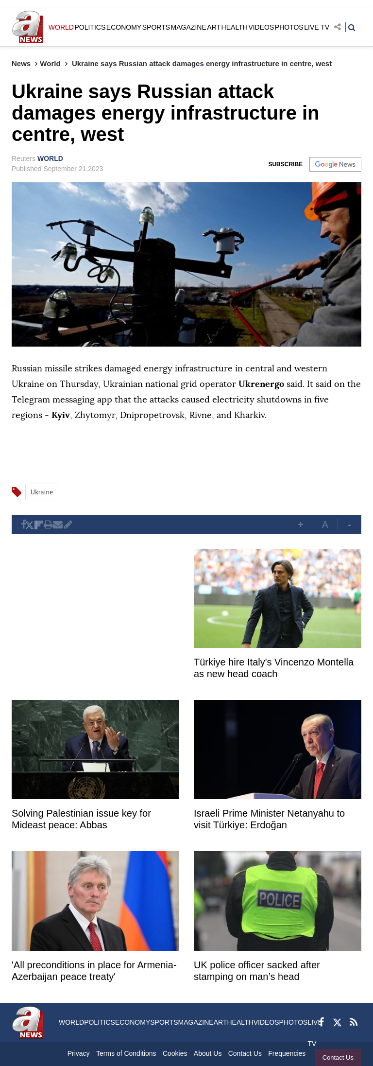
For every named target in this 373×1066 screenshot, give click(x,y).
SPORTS (156, 27)
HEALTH (234, 27)
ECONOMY (123, 27)
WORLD (61, 27)
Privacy (79, 1053)
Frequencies (286, 1053)
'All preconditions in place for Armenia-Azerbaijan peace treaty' (94, 971)
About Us (208, 1053)
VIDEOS (261, 27)
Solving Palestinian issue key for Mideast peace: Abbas (81, 819)
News (21, 63)
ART (213, 27)
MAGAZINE (188, 27)
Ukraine (42, 492)
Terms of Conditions (126, 1053)
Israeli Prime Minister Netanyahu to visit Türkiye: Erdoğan (269, 819)
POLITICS (89, 27)
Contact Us (338, 1057)
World (50, 63)
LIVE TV (316, 27)
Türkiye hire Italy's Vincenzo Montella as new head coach (274, 668)
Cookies (175, 1053)
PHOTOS (289, 27)
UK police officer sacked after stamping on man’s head (257, 971)
